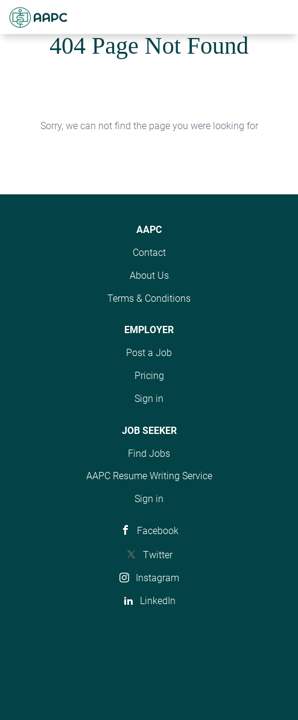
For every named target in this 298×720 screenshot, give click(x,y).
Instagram (157, 578)
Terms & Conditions (149, 298)
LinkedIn (158, 601)
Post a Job (149, 352)
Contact (149, 252)
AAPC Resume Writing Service (149, 476)
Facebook (158, 531)
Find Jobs (149, 453)
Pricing (149, 375)
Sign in (149, 398)
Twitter (158, 555)
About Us (149, 275)
